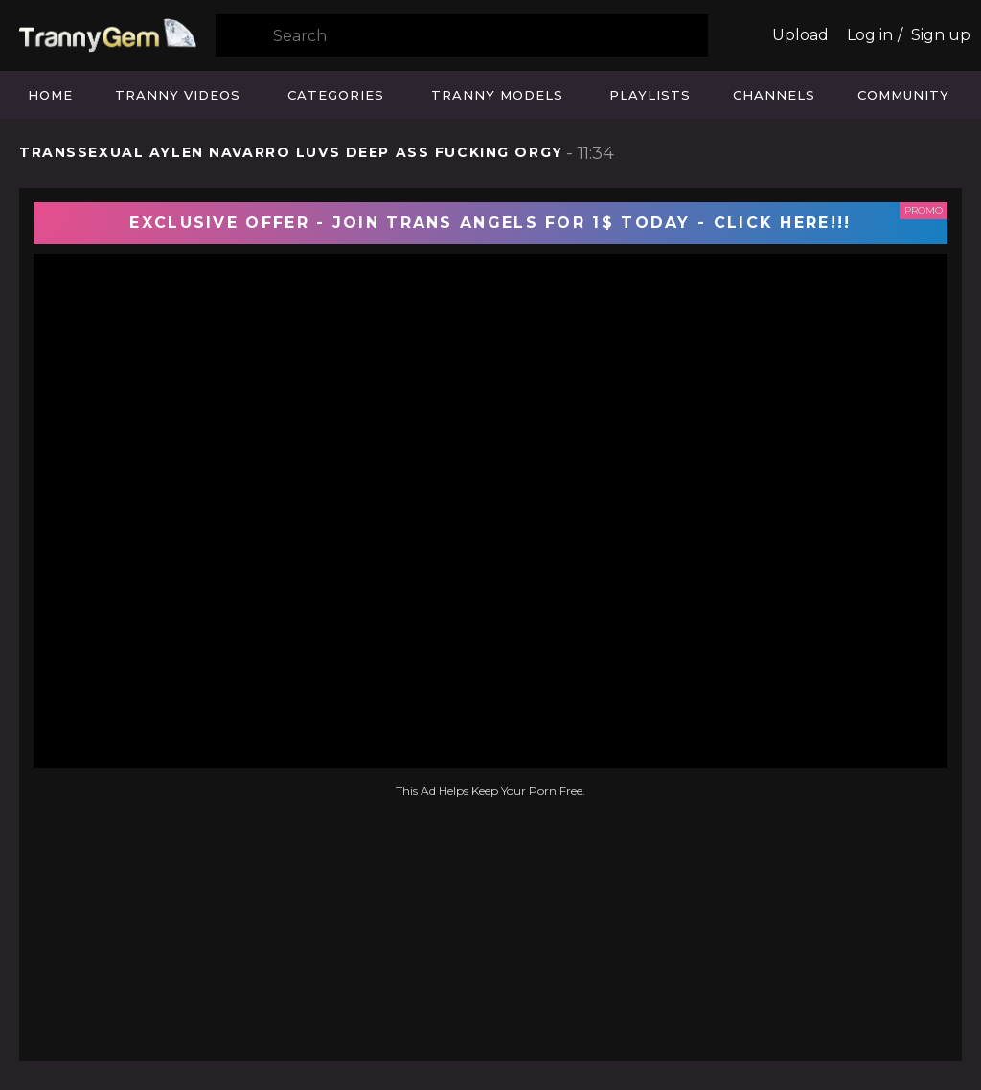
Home (50, 94)
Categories (335, 94)
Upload (800, 35)
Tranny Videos (177, 94)
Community (903, 94)
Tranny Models (497, 94)
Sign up (940, 35)
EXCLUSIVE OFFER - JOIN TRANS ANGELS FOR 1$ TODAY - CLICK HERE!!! (490, 223)
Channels (774, 94)
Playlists (650, 94)
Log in (870, 35)
